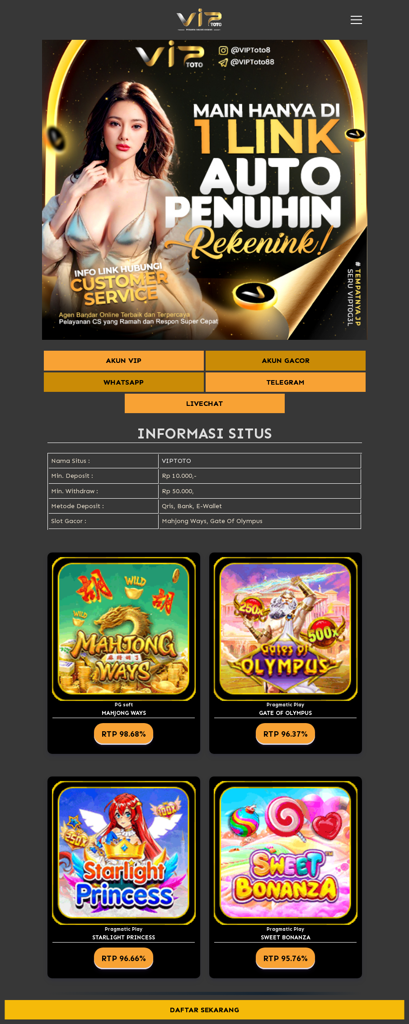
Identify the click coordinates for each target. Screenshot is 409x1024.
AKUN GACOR (286, 360)
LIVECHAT (204, 403)
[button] (356, 20)
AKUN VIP (123, 360)
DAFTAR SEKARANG (205, 1009)
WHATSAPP (123, 382)
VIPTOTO (176, 461)
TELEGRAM (285, 382)
